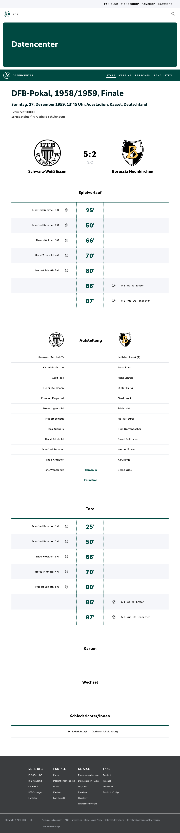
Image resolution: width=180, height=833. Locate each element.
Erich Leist (124, 408)
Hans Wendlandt (54, 470)
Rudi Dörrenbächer (138, 300)
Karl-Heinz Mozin (53, 367)
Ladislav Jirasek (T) (129, 357)
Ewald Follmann (127, 439)
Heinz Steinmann (53, 388)
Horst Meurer (126, 418)
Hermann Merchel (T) (51, 357)
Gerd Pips (58, 377)
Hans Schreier (126, 377)
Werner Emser (135, 285)
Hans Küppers (55, 429)
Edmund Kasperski (52, 398)
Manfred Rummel (43, 210)
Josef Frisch (125, 367)
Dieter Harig (125, 388)
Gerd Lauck (124, 398)
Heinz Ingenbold (53, 408)
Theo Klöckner (45, 240)
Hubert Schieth (44, 270)
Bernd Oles (125, 470)
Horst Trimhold (44, 255)
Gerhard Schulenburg (50, 116)
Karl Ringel (124, 459)
